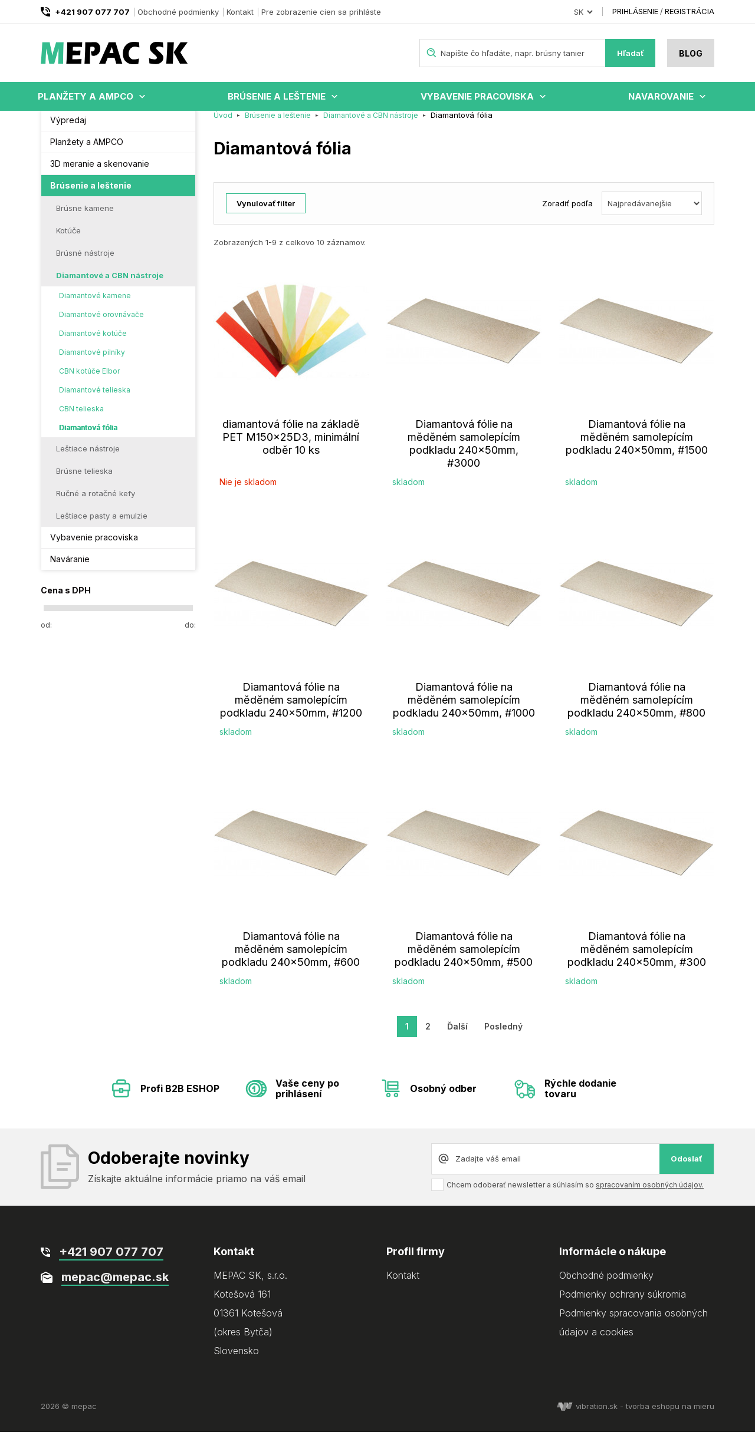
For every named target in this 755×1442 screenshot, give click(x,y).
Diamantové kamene (95, 305)
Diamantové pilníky (92, 362)
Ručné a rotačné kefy (95, 503)
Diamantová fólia (88, 437)
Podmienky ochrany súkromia (622, 1304)
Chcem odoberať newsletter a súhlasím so (575, 1194)
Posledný (503, 1036)
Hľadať (630, 53)
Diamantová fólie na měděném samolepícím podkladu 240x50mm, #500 (464, 959)
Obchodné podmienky (178, 12)
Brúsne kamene (85, 218)
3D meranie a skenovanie (99, 174)
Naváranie (70, 569)
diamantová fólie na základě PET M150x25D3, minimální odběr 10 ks (291, 447)
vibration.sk (587, 1416)
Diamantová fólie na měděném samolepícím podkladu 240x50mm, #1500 (637, 447)
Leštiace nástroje (88, 458)
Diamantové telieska (94, 399)
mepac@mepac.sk (115, 1287)
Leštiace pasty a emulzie (101, 525)
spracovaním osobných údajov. (650, 1194)
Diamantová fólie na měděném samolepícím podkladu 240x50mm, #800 (636, 710)
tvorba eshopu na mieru (670, 1416)
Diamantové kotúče (93, 343)
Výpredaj (68, 130)
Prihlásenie (635, 11)
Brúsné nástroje (85, 263)
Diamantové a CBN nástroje (109, 285)
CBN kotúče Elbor (89, 381)
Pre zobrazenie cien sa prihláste (321, 12)
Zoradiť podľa (567, 213)
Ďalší (457, 1036)
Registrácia (689, 11)
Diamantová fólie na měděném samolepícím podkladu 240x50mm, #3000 (464, 453)
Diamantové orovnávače (101, 324)
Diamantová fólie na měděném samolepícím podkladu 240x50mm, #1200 (291, 710)
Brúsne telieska (84, 481)
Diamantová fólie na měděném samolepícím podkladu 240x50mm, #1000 (464, 710)
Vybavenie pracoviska (477, 96)
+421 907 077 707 (92, 12)
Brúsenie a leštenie (277, 96)
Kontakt (240, 12)
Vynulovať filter (266, 213)
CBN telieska (81, 418)
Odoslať (687, 1168)
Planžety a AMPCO (85, 96)
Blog (691, 53)
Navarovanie (661, 96)
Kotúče (68, 240)
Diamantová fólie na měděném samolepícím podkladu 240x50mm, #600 (291, 959)
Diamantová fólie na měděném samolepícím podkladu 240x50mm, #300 (636, 959)
